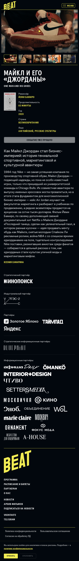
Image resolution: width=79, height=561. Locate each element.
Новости (9, 499)
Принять (11, 556)
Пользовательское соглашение (55, 531)
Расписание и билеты (17, 484)
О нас (7, 493)
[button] (26, 59)
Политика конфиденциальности (20, 531)
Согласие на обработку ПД (18, 536)
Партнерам (10, 488)
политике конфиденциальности (18, 549)
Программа (11, 479)
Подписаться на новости (19, 508)
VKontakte (10, 515)
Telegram (9, 519)
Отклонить (27, 556)
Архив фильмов (13, 504)
